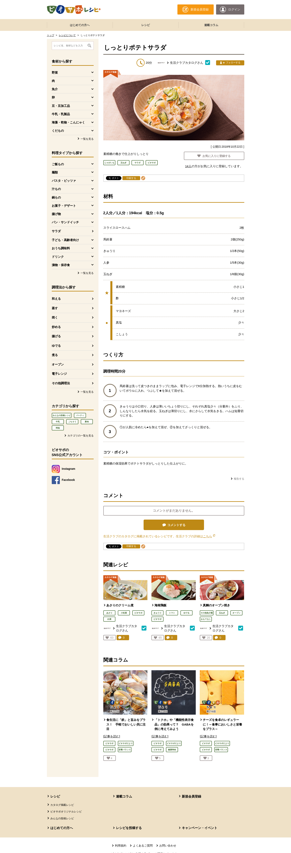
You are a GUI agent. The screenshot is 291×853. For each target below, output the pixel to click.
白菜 (109, 619)
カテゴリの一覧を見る (80, 435)
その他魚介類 (207, 613)
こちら (209, 536)
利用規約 (120, 845)
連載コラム (211, 25)
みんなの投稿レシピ (62, 415)
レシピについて (67, 35)
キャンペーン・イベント (199, 828)
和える (56, 298)
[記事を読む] (111, 736)
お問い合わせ (167, 845)
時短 (58, 428)
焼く (55, 317)
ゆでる (56, 345)
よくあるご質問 (143, 845)
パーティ (80, 415)
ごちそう (72, 422)
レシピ (145, 25)
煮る (55, 355)
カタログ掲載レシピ (62, 804)
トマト (172, 613)
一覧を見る (87, 138)
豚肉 (87, 422)
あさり (109, 613)
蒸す (55, 308)
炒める (56, 327)
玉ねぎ (222, 613)
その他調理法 (61, 383)
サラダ (56, 231)
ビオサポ (138, 613)
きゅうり (157, 613)
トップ (50, 35)
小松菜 (124, 613)
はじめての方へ (80, 25)
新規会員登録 (191, 796)
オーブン (58, 364)
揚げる (56, 336)
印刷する (131, 178)
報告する (239, 478)
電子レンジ (59, 373)
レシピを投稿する (129, 828)
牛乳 (58, 422)
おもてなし (206, 619)
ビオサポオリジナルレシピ (66, 811)
